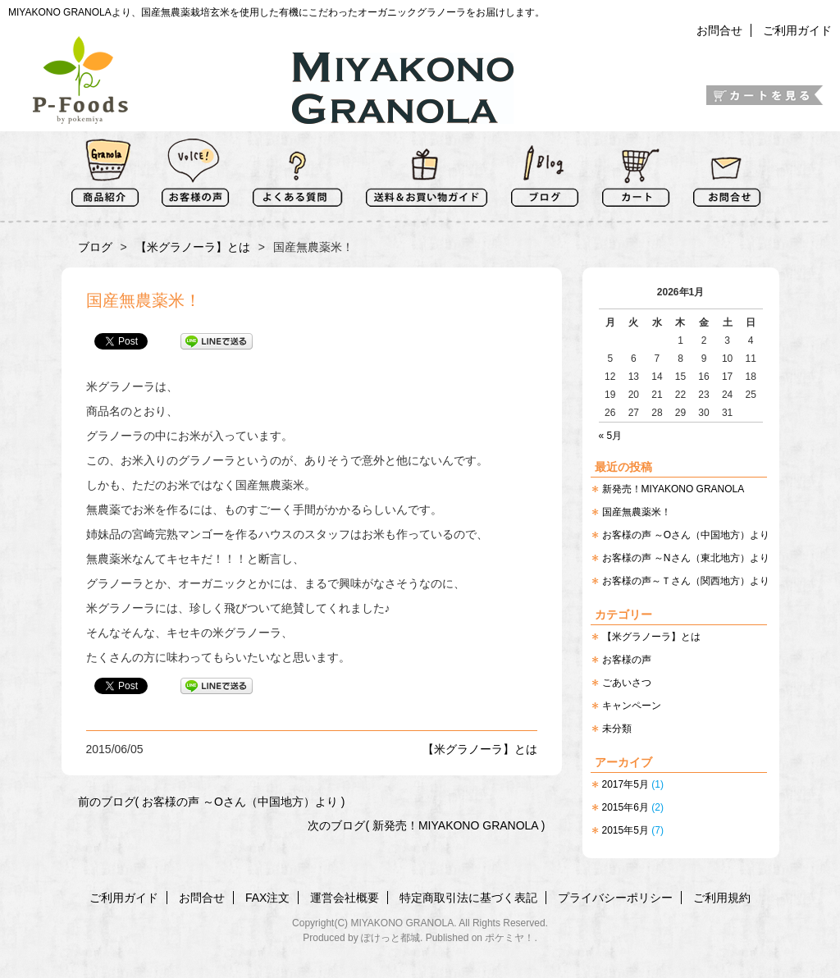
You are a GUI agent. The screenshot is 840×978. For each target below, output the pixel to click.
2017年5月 (625, 784)
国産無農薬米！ (636, 512)
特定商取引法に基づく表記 (468, 897)
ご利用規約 (722, 897)
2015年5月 (625, 830)
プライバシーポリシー (615, 897)
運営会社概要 (344, 897)
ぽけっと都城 (390, 938)
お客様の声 (626, 659)
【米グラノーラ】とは (651, 636)
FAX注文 (267, 897)
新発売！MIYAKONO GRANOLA (673, 489)
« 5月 (611, 435)
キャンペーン (631, 705)
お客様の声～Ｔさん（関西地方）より (685, 581)
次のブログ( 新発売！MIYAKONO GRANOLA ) (426, 825)
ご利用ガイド (797, 30)
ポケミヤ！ (509, 938)
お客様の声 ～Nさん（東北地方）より (685, 558)
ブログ (95, 247)
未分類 (617, 728)
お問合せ (719, 30)
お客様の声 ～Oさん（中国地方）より (686, 535)
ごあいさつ (626, 682)
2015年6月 (625, 807)
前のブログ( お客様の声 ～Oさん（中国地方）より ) (211, 801)
